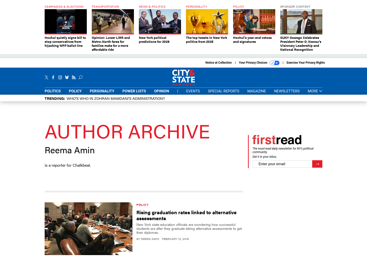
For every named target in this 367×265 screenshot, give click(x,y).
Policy (75, 91)
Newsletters (287, 91)
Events (193, 91)
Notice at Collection (218, 62)
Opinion (161, 91)
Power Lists (134, 91)
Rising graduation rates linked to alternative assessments (186, 215)
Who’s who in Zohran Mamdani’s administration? (116, 98)
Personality (102, 91)
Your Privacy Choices (259, 63)
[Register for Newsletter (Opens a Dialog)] (317, 164)
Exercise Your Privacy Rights (306, 62)
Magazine (256, 91)
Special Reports (223, 91)
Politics (53, 91)
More (315, 91)
